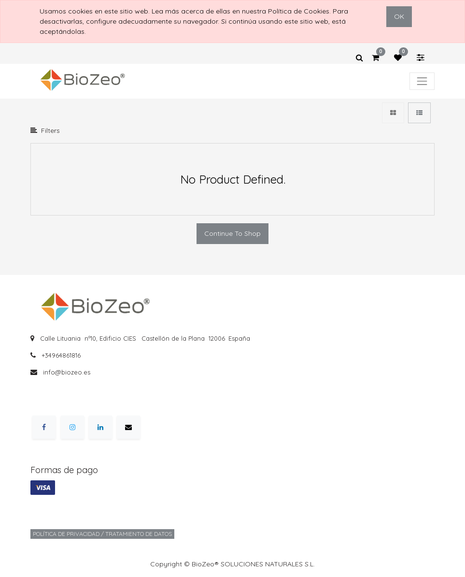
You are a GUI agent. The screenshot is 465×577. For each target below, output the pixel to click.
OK (399, 16)
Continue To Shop (232, 233)
